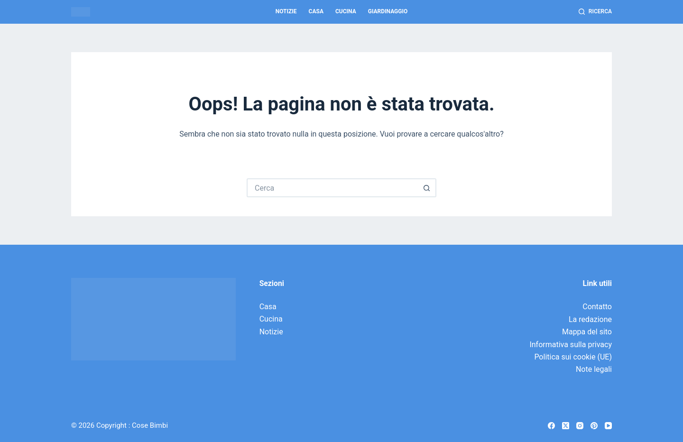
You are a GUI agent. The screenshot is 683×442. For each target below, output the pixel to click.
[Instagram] (579, 425)
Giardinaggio (388, 11)
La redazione (590, 319)
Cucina (345, 11)
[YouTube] (608, 425)
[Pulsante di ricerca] (426, 187)
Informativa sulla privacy (570, 344)
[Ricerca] (595, 12)
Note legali (594, 369)
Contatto (597, 306)
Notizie (286, 11)
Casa (316, 11)
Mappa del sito (587, 331)
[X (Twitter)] (565, 425)
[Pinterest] (594, 425)
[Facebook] (551, 425)
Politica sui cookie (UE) (573, 356)
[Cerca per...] (332, 187)
